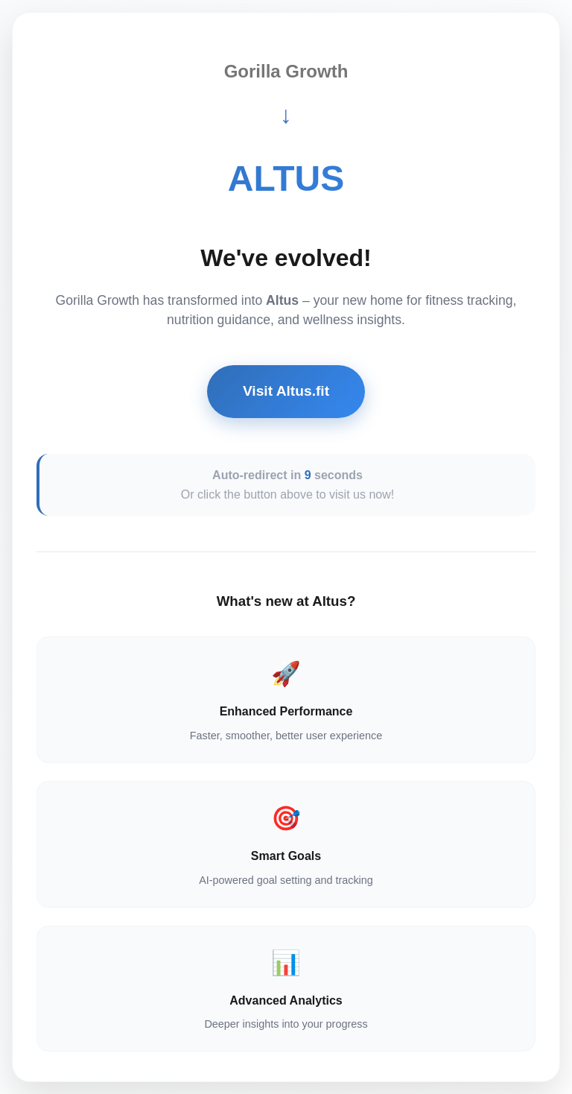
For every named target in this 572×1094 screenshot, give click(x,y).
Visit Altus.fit (286, 391)
